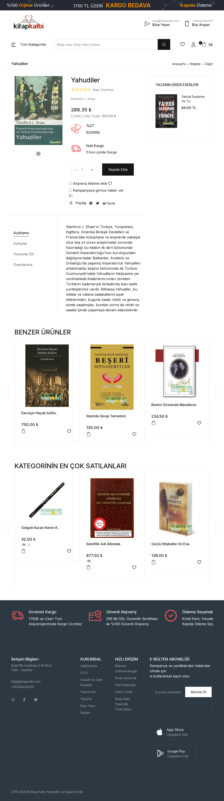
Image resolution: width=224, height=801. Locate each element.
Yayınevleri (88, 692)
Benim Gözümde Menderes (173, 405)
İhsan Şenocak (125, 678)
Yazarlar (86, 699)
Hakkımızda (88, 666)
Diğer (209, 64)
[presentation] (183, 706)
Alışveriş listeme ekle (90, 183)
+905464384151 (22, 687)
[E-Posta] (167, 692)
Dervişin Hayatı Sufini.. (39, 413)
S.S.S (84, 673)
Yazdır (109, 203)
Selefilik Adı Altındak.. (104, 544)
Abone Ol (198, 692)
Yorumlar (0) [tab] (23, 254)
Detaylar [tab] (20, 243)
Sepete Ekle (118, 169)
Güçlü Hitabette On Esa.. (171, 544)
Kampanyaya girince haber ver (96, 193)
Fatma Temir (123, 692)
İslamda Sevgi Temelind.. (106, 416)
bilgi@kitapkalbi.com (26, 681)
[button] (29, 44)
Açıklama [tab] (21, 233)
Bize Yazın (87, 706)
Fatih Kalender (125, 685)
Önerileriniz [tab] (23, 265)
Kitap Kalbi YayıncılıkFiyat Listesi (123, 704)
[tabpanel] (39, 110)
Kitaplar (195, 64)
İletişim (85, 713)
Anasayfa (178, 64)
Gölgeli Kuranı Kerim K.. (40, 527)
